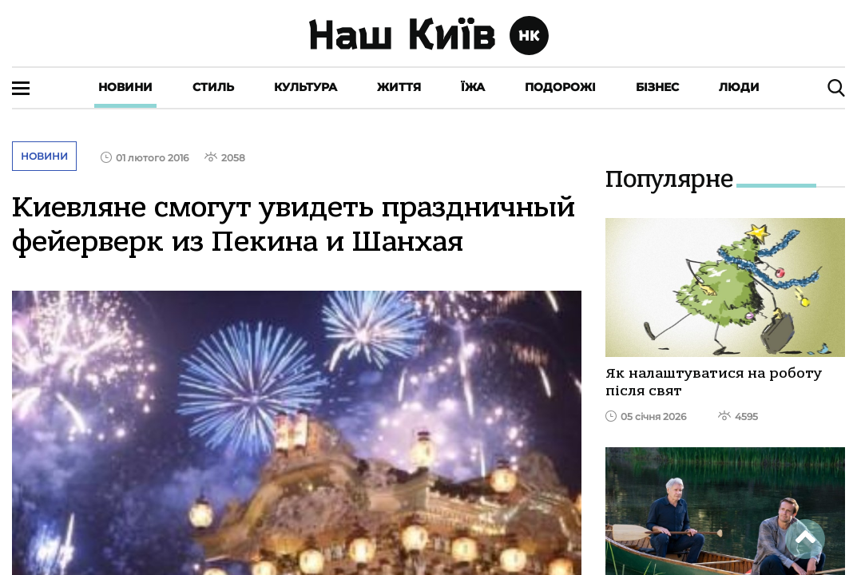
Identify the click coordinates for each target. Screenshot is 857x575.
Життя (399, 87)
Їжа (473, 87)
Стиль (213, 87)
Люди (739, 87)
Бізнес (657, 87)
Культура (305, 87)
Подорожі (560, 87)
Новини (125, 87)
